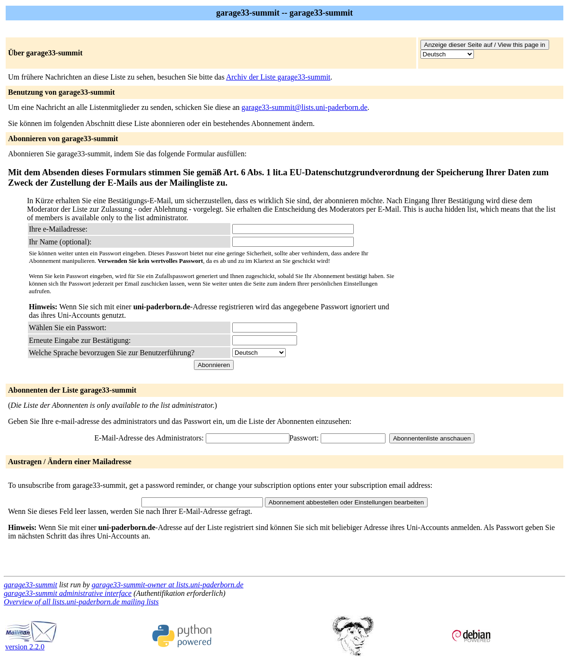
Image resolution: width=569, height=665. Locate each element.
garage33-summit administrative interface (67, 593)
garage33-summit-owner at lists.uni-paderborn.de (168, 585)
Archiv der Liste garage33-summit (278, 77)
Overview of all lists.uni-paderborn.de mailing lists (81, 602)
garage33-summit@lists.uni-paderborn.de (305, 107)
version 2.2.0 (31, 643)
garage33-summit (30, 585)
